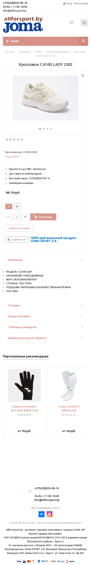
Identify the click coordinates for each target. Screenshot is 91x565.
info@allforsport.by (14, 10)
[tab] (44, 156)
